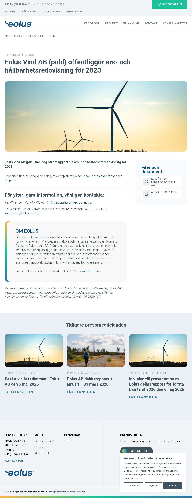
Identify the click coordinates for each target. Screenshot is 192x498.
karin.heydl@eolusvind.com (23, 213)
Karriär (10, 11)
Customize (133, 485)
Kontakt (151, 23)
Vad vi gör (92, 23)
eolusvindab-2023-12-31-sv (160, 194)
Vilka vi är (131, 23)
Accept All (173, 485)
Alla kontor (14, 460)
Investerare (52, 11)
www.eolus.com (89, 271)
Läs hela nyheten (19, 392)
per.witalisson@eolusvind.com (74, 202)
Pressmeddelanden (40, 36)
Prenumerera (134, 451)
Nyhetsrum (74, 11)
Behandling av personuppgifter (70, 491)
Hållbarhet (29, 11)
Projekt (111, 23)
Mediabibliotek (43, 453)
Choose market (170, 4)
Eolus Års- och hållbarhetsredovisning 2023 (159, 181)
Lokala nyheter (175, 23)
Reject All (153, 485)
